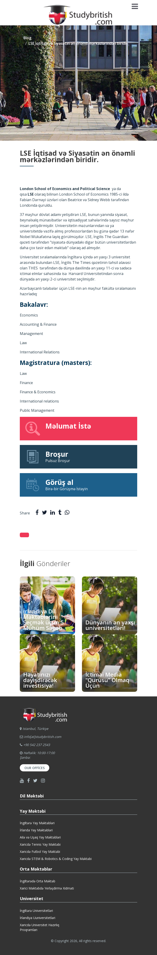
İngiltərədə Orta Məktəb (37, 881)
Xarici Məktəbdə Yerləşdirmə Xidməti (47, 888)
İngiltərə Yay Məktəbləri (37, 823)
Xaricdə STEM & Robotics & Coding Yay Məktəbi (56, 859)
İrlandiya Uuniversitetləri (37, 918)
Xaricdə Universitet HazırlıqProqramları (39, 927)
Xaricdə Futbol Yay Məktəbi (40, 851)
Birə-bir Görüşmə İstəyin (78, 485)
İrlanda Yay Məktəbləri (36, 830)
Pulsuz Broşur (78, 456)
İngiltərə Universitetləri (36, 910)
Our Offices (34, 768)
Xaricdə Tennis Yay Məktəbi (40, 844)
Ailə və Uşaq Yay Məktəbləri (40, 837)
